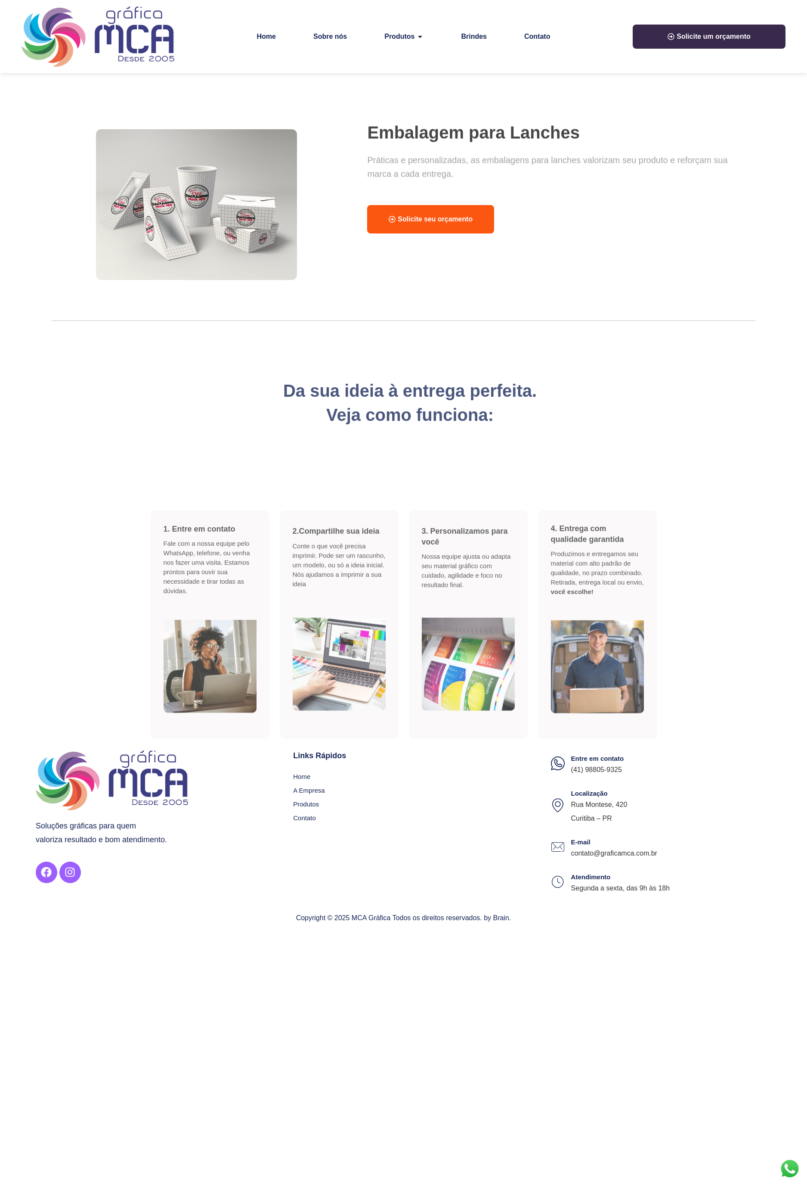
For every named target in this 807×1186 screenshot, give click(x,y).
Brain (501, 917)
